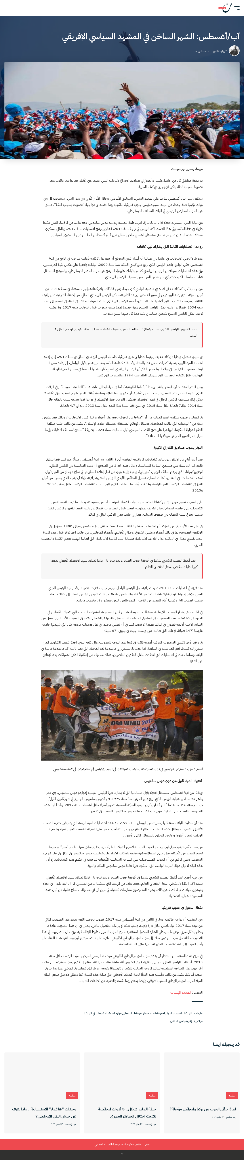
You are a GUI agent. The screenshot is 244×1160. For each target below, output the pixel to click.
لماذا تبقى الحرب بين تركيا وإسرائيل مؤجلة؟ (203, 1109)
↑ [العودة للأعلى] (122, 1155)
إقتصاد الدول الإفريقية (168, 1013)
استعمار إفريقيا (143, 1013)
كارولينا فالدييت (218, 51)
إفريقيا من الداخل (181, 1021)
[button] (236, 8)
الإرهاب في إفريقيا (94, 1013)
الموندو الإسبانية (180, 992)
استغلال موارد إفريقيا (119, 1013)
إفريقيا (188, 1013)
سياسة (232, 1096)
